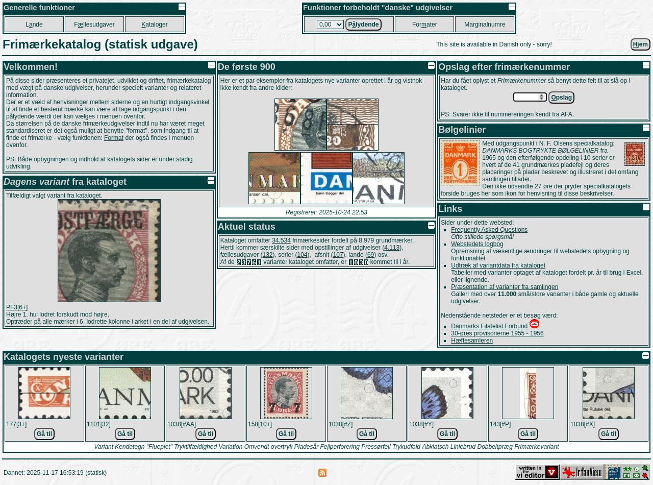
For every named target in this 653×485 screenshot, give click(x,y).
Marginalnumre (484, 24)
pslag (561, 97)
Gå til (44, 434)
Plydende (363, 24)
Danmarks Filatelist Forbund (489, 326)
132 (267, 254)
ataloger (154, 24)
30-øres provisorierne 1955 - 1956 (497, 333)
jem (640, 44)
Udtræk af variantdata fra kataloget (498, 265)
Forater (424, 24)
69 (370, 254)
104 (302, 254)
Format (113, 137)
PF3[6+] (17, 307)
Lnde (34, 24)
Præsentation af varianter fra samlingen (504, 286)
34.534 (281, 240)
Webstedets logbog (477, 244)
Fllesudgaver (94, 24)
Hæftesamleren (472, 340)
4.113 (391, 247)
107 (338, 254)
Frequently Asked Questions (489, 229)
